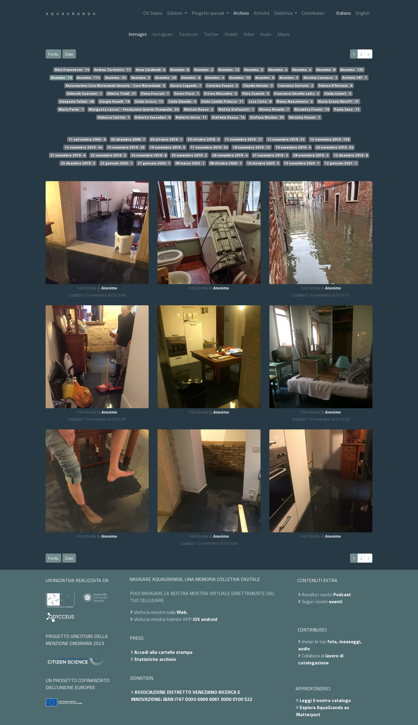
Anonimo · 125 (351, 69)
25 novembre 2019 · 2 (189, 155)
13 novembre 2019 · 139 (329, 139)
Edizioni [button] (175, 12)
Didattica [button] (283, 12)
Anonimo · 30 (165, 77)
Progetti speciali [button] (208, 12)
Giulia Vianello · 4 (182, 101)
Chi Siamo (152, 12)
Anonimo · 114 (88, 77)
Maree (283, 34)
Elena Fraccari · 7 (155, 93)
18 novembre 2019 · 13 (251, 147)
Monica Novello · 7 (274, 109)
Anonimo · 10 (61, 77)
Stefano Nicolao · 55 (267, 117)
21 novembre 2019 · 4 (67, 155)
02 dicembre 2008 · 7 (128, 139)
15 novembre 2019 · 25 (126, 147)
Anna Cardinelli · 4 (150, 69)
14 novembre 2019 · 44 (83, 147)
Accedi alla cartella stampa (163, 652)
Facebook (188, 34)
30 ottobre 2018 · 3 (204, 139)
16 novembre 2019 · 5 (167, 147)
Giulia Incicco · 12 (149, 101)
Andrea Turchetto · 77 (112, 69)
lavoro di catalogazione (321, 659)
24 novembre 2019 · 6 (149, 155)
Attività (261, 12)
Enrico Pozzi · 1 (186, 93)
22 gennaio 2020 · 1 (116, 163)
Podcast (342, 594)
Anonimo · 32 (115, 77)
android (209, 619)
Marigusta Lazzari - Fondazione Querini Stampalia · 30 (134, 109)
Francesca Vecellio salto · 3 (296, 93)
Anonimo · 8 (325, 69)
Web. (182, 612)
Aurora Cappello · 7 (185, 85)
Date (69, 54)
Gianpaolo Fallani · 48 (76, 101)
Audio (265, 34)
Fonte (53, 54)
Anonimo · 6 (179, 69)
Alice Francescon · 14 (72, 69)
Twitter (211, 34)
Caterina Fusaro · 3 (222, 85)
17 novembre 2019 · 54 (209, 147)
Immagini (138, 34)
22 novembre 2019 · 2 (108, 155)
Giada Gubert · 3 (337, 93)
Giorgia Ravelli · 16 (114, 101)
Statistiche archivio (155, 659)
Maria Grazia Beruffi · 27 (338, 101)
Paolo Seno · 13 (346, 109)
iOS (196, 619)
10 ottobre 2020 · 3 (263, 163)
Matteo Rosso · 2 (198, 109)
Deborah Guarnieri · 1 (84, 93)
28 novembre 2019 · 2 (311, 155)
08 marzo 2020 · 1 (190, 163)
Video (248, 34)
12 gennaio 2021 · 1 (341, 163)
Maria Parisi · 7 (71, 109)
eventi (335, 601)
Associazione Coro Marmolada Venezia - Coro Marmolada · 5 (115, 85)
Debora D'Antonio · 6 (335, 85)
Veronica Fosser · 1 (304, 117)
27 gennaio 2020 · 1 (154, 163)
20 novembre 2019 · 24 (334, 147)
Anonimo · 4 (277, 69)
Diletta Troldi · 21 (121, 93)
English (363, 12)
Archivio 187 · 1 (354, 77)
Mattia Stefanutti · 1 (236, 109)
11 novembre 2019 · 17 (243, 139)
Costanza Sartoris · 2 (295, 85)
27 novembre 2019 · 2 (270, 155)
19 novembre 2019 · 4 (293, 147)
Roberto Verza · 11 (191, 117)
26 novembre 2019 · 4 (230, 155)
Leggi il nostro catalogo (325, 700)
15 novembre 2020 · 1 (301, 163)
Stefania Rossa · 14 (228, 117)
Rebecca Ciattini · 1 (114, 117)
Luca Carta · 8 (260, 101)
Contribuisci (313, 12)
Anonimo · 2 (203, 69)
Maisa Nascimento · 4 (294, 101)
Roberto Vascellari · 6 (152, 117)
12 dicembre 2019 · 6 (351, 155)
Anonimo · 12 (228, 69)
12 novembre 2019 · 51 (286, 139)
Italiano (343, 12)
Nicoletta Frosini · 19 (311, 109)
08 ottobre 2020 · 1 (226, 163)
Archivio (241, 12)
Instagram (162, 34)
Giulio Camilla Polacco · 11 (222, 101)
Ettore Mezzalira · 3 (220, 93)
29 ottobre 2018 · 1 (166, 139)
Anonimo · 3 (253, 69)
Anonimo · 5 (140, 77)
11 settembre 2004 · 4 (87, 139)
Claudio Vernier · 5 (258, 85)
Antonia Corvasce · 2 (320, 77)
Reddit (231, 34)
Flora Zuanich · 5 (255, 93)
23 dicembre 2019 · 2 (78, 163)
